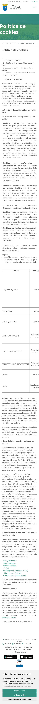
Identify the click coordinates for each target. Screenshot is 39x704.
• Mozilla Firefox (9, 563)
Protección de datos (12, 650)
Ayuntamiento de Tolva (9, 43)
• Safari (5, 568)
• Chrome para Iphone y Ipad (14, 575)
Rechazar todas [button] (19, 695)
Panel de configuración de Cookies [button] (19, 699)
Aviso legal (28, 647)
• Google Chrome (9, 561)
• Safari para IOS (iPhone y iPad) (15, 570)
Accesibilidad (27, 650)
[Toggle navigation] (34, 7)
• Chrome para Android (11, 573)
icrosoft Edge (11, 566)
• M (4, 566)
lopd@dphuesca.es (9, 618)
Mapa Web (18, 647)
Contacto (8, 647)
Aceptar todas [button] (19, 691)
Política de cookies (19, 652)
